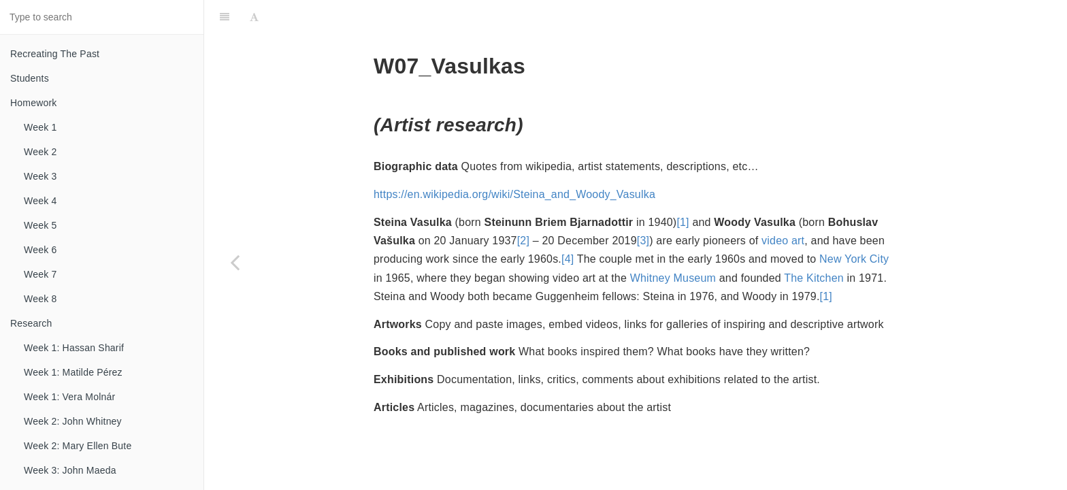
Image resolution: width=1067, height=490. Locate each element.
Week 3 (40, 176)
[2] (523, 240)
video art (782, 240)
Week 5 (40, 225)
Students (29, 78)
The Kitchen (814, 278)
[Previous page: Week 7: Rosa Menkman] (234, 262)
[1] (682, 222)
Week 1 (40, 127)
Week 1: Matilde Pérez (73, 372)
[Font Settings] (254, 17)
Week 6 (40, 249)
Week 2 (40, 151)
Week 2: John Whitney (73, 421)
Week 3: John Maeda (70, 470)
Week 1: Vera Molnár (69, 396)
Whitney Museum (673, 278)
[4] (567, 259)
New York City (854, 259)
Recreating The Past (54, 53)
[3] (643, 240)
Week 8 (40, 298)
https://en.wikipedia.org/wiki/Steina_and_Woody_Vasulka (514, 194)
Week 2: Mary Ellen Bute (77, 445)
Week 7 (40, 274)
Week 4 (40, 200)
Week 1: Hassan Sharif (74, 347)
